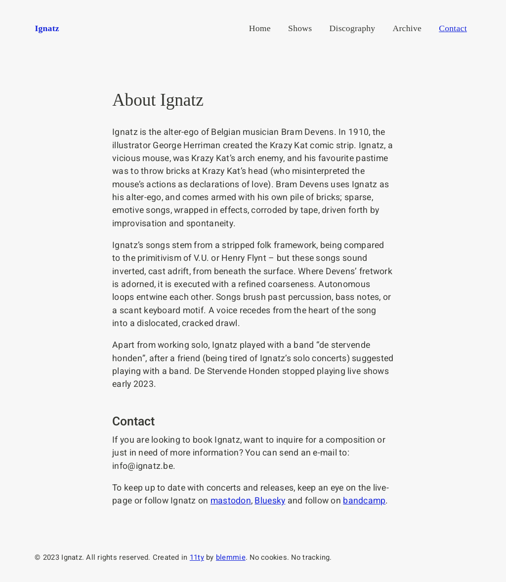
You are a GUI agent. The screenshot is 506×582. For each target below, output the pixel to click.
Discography (353, 28)
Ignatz (47, 28)
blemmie (231, 557)
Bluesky (269, 501)
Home (260, 28)
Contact (453, 28)
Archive (407, 28)
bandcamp (364, 501)
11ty (197, 557)
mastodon (231, 501)
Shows (300, 28)
